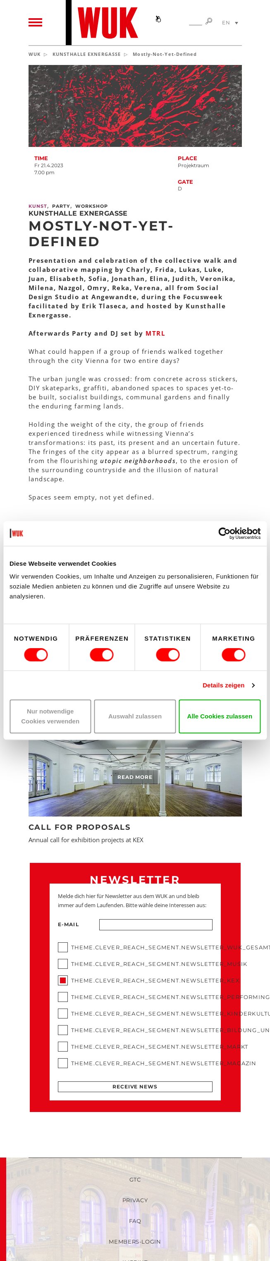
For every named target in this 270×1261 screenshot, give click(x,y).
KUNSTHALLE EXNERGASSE (87, 54)
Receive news (135, 1086)
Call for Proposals (80, 827)
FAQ (135, 1221)
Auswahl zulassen (135, 716)
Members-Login (135, 1241)
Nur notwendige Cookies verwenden (50, 716)
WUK (35, 54)
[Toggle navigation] (35, 23)
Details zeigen (223, 685)
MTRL (154, 333)
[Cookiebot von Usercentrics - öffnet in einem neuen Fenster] (224, 533)
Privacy (135, 1200)
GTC (135, 1179)
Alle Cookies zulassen (220, 716)
